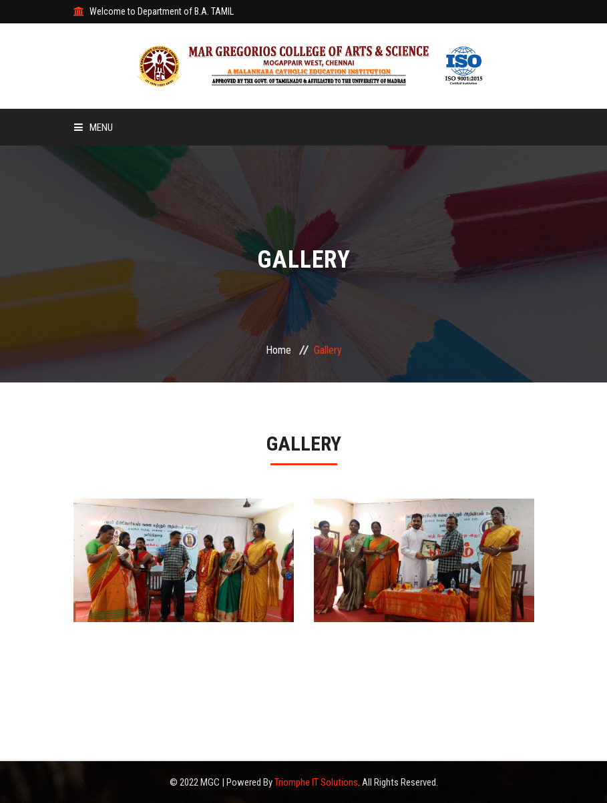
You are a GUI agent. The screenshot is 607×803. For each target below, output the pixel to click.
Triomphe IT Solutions (316, 782)
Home (278, 350)
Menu (93, 127)
